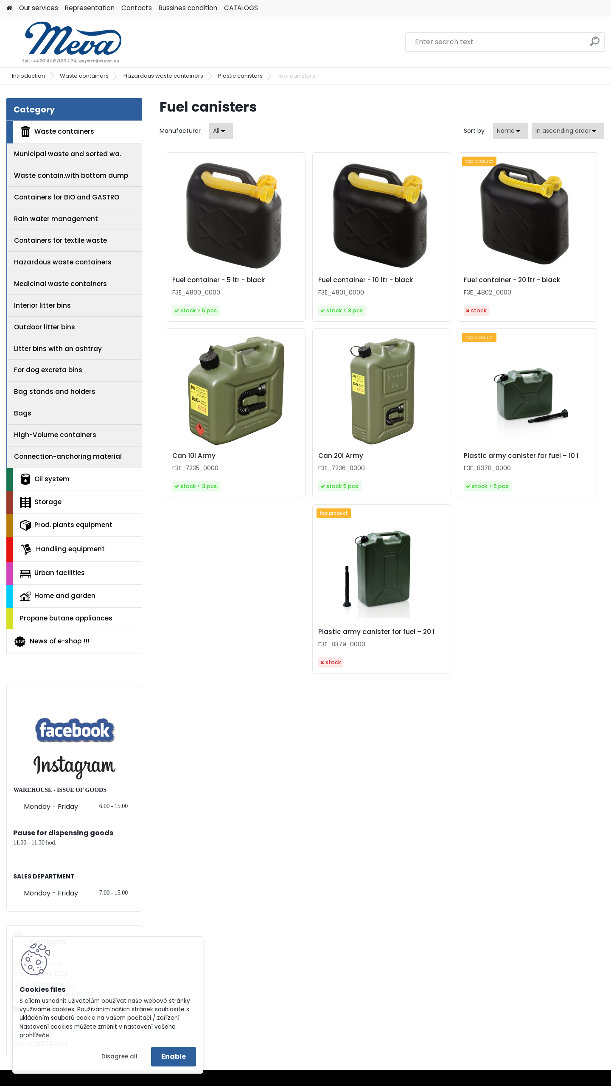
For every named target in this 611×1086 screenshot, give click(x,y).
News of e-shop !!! (52, 641)
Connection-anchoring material (68, 456)
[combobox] (510, 131)
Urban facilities (52, 572)
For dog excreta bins (48, 369)
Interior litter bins (42, 305)
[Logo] (64, 42)
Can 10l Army (524, 282)
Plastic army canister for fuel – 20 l (488, 479)
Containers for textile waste (60, 240)
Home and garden (57, 595)
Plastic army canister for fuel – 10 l (376, 476)
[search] (595, 44)
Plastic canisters (240, 76)
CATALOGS (241, 7)
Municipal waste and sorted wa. (67, 153)
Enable (173, 1056)
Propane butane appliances (66, 618)
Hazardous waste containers (163, 76)
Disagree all (119, 1056)
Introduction (28, 76)
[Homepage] (9, 8)
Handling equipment (62, 549)
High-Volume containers (55, 434)
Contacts (136, 7)
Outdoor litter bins (44, 327)
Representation (90, 7)
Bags (22, 413)
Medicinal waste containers (60, 283)
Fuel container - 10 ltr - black (317, 284)
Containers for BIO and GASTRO (66, 197)
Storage (41, 502)
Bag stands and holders (54, 391)
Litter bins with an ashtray (58, 348)
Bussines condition (188, 7)
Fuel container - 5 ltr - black (214, 282)
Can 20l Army (246, 477)
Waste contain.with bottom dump (71, 175)
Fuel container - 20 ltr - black (429, 287)
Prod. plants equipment (66, 525)
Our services (38, 7)
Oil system (45, 479)
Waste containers (84, 76)
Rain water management (56, 218)
